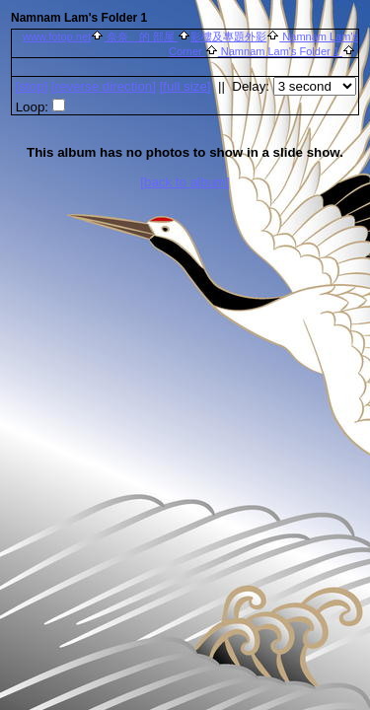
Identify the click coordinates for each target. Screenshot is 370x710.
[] (32, 86)
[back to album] (184, 182)
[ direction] (103, 86)
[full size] (185, 86)
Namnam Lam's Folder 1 (280, 51)
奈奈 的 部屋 (141, 36)
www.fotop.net (57, 36)
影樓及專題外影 (228, 36)
